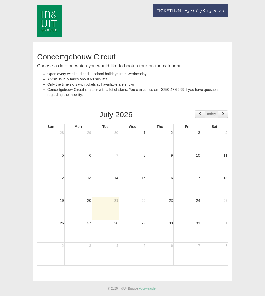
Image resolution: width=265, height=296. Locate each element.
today (211, 114)
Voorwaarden (148, 288)
